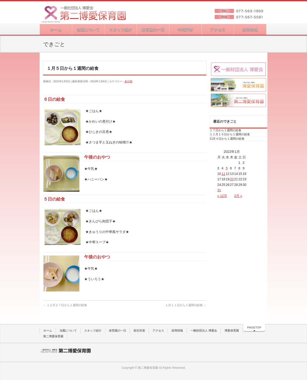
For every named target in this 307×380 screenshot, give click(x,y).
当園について (68, 330)
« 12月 (222, 196)
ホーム (47, 330)
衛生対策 (139, 330)
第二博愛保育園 (53, 336)
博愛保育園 (231, 330)
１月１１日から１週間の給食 (185, 305)
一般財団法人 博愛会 (203, 330)
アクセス (158, 330)
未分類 (128, 81)
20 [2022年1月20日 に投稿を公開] (232, 179)
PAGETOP (254, 327)
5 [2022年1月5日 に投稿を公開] (227, 168)
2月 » (238, 196)
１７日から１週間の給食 (225, 130)
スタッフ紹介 (92, 330)
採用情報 (177, 330)
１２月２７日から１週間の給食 (65, 305)
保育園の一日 (117, 330)
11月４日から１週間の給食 (227, 138)
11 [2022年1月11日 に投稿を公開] (223, 174)
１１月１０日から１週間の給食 (230, 134)
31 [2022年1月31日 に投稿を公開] (219, 190)
